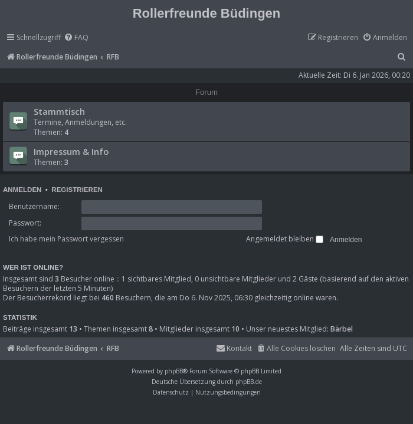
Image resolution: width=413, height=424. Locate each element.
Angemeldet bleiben (284, 239)
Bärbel (341, 329)
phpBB (174, 371)
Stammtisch (59, 111)
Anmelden (22, 189)
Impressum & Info (71, 151)
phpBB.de (248, 381)
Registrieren (77, 189)
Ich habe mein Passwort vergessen (66, 239)
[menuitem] (76, 38)
